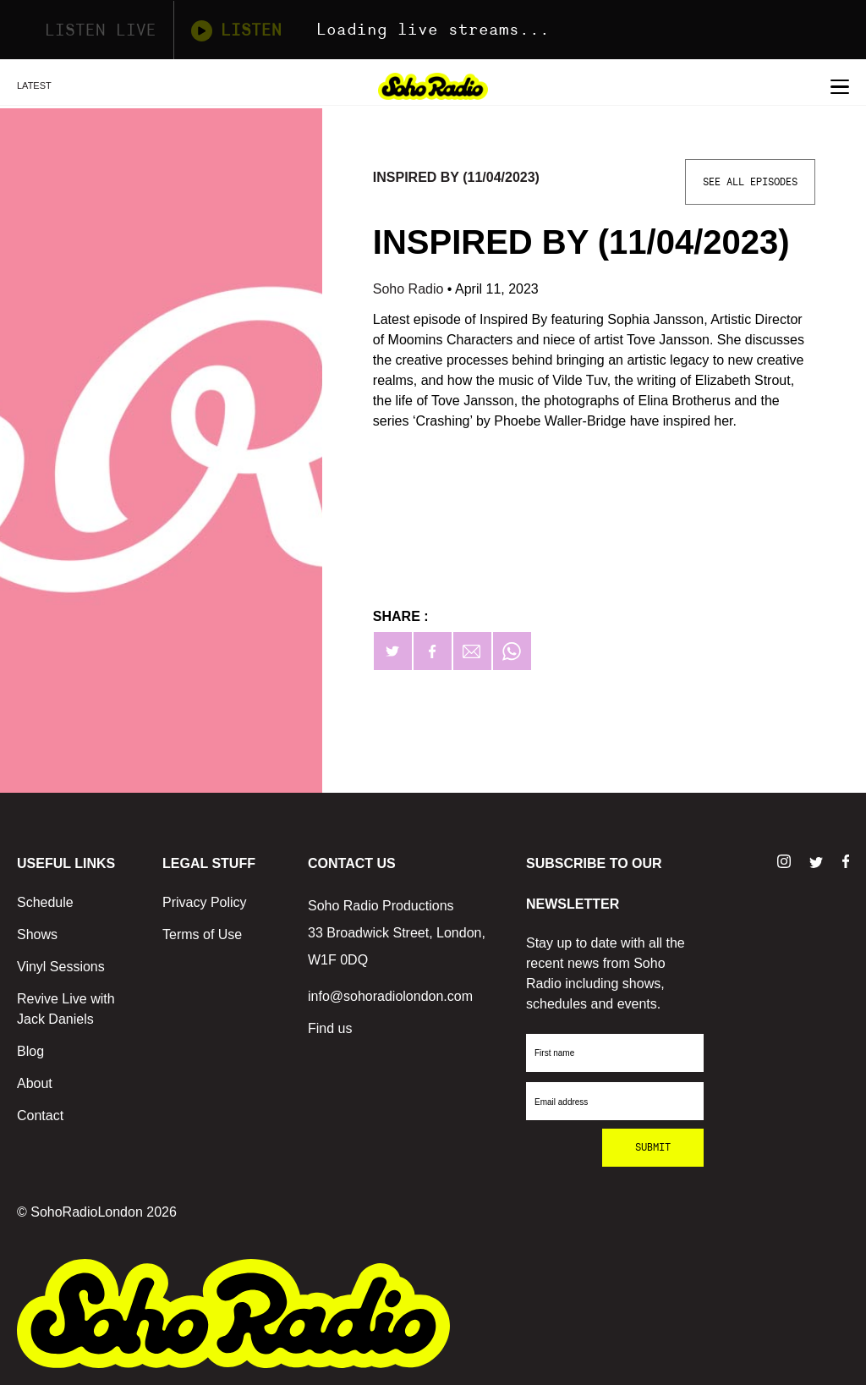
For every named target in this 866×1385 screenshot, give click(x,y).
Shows (37, 934)
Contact (40, 1115)
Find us (330, 1028)
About (34, 1083)
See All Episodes (750, 182)
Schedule (45, 902)
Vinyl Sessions (61, 966)
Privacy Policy (204, 902)
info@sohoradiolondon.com (390, 996)
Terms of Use (202, 934)
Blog (30, 1051)
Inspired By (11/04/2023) (456, 177)
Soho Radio (410, 289)
